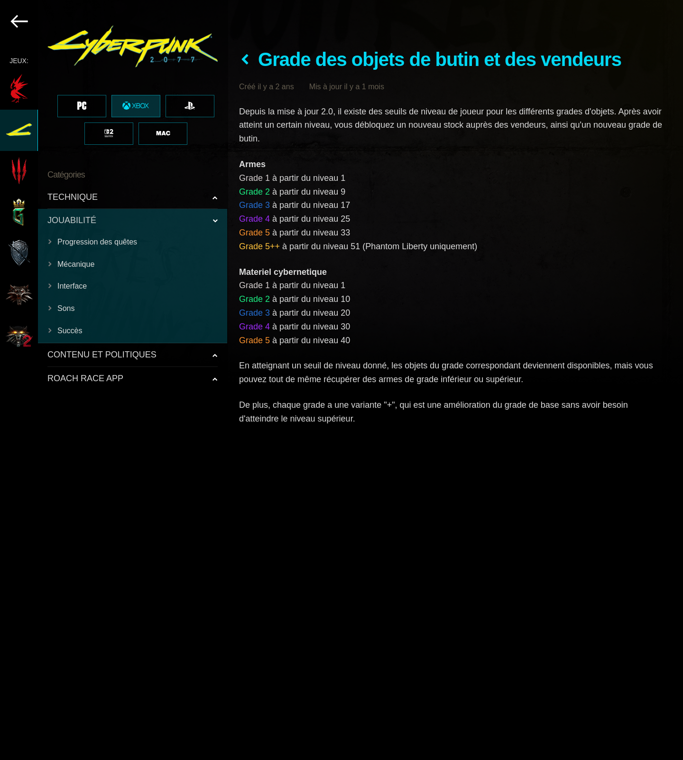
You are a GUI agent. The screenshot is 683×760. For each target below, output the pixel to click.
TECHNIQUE (72, 197)
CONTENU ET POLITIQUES (102, 354)
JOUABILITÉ (71, 220)
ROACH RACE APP (85, 378)
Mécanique (75, 264)
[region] (114, 380)
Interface (72, 286)
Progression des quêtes (97, 242)
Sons (65, 308)
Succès (69, 331)
